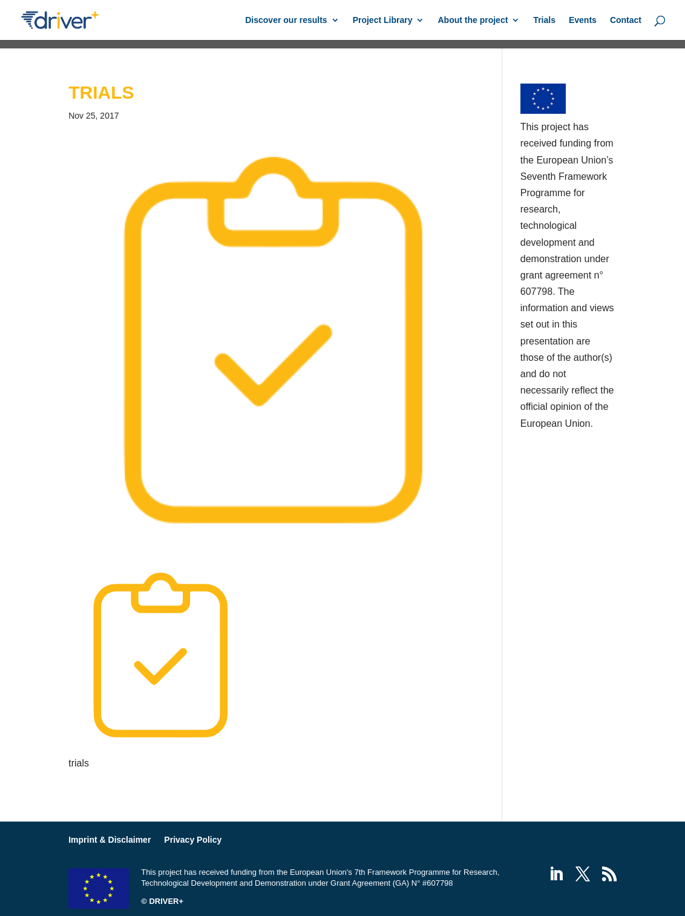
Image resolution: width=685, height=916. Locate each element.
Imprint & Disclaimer (109, 840)
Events (583, 20)
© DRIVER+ (162, 901)
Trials (544, 20)
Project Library (383, 20)
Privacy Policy (192, 840)
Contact (625, 20)
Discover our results (286, 20)
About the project (473, 20)
